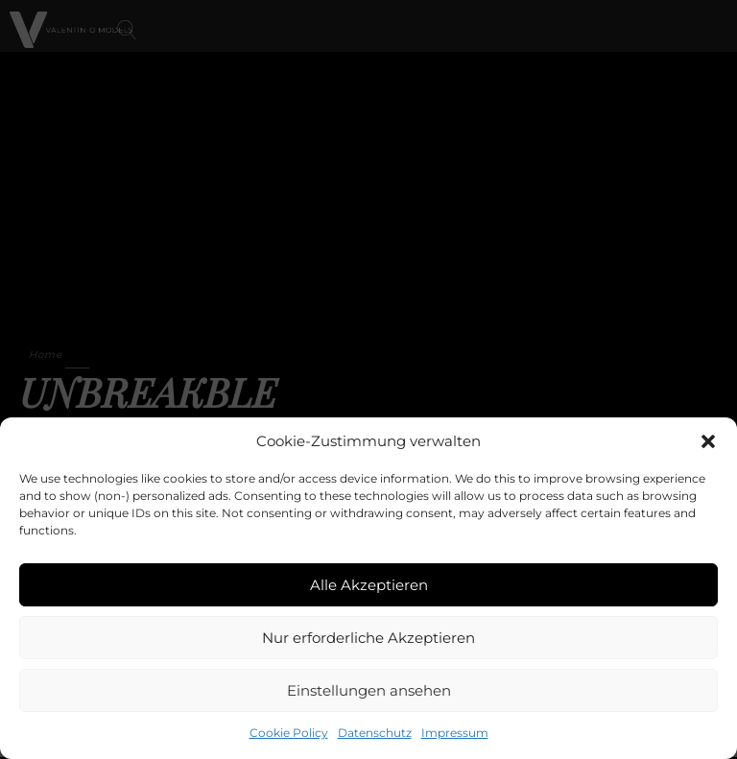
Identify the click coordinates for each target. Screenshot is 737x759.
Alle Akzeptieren (369, 585)
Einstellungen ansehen (369, 690)
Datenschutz (375, 732)
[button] (708, 441)
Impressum (454, 732)
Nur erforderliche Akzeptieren (368, 638)
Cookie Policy (289, 732)
